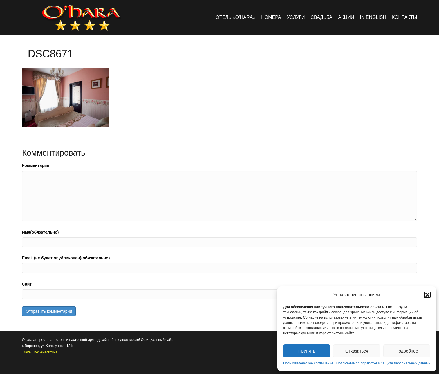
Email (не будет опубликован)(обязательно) (66, 258)
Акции (346, 17)
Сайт (27, 284)
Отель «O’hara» (236, 17)
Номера (271, 17)
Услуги (296, 17)
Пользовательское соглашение (308, 363)
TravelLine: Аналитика (39, 352)
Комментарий (35, 165)
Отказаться (356, 350)
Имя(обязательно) (40, 232)
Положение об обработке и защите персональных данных (383, 363)
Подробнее (406, 350)
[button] (427, 295)
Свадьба (321, 17)
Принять (306, 350)
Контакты (404, 17)
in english (373, 17)
